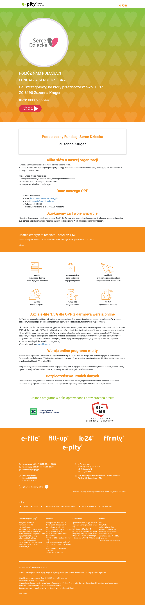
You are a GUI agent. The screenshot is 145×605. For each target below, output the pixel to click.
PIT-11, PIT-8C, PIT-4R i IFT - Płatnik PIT (59, 545)
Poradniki (49, 519)
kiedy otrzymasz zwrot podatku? (58, 542)
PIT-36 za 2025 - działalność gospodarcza (56, 535)
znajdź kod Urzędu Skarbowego (84, 536)
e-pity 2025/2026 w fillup (28, 536)
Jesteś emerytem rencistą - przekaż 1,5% (47, 235)
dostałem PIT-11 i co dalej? (56, 525)
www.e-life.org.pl (43, 344)
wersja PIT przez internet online (30, 529)
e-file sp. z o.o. (62, 578)
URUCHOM (27, 108)
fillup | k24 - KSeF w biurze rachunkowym (28, 546)
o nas (36, 506)
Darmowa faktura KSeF (27, 540)
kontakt (25, 506)
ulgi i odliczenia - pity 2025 (55, 527)
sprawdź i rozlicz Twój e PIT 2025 (84, 523)
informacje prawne (89, 506)
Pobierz (28, 518)
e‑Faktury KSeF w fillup (27, 538)
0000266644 (34, 100)
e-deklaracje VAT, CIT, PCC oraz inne (85, 538)
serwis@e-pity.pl (32, 470)
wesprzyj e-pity (70, 506)
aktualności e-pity (105, 534)
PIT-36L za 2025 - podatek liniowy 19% (58, 539)
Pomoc (102, 519)
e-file (22, 502)
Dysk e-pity (103, 538)
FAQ (100, 523)
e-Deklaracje (77, 519)
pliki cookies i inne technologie (105, 583)
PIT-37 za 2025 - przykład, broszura (59, 529)
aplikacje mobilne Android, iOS (30, 532)
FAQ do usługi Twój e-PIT (81, 529)
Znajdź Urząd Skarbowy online (31, 487)
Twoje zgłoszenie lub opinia (109, 540)
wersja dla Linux (25, 527)
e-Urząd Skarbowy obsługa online (84, 531)
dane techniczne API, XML (109, 536)
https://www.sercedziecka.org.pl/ (44, 198)
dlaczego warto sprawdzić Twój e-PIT (85, 526)
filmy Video (103, 525)
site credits (23, 593)
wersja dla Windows (26, 523)
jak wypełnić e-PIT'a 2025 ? (56, 523)
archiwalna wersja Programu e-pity (32, 534)
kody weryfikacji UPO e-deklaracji (84, 534)
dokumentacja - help (106, 527)
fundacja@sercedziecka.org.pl (44, 201)
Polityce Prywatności (70, 583)
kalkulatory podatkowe (107, 529)
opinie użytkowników (51, 506)
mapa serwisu (107, 506)
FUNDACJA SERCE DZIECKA (42, 80)
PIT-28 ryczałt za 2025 (54, 532)
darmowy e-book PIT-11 (108, 532)
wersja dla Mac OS (26, 525)
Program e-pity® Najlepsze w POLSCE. (33, 567)
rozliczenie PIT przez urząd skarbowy (56, 549)
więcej (21, 245)
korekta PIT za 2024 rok (54, 553)
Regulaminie (56, 583)
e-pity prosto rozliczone (33, 4)
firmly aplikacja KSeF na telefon (30, 542)
